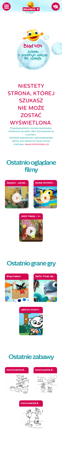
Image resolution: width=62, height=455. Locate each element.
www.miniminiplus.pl (37, 144)
